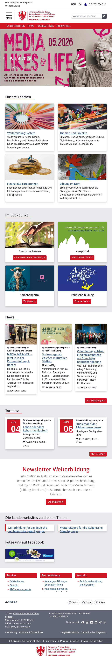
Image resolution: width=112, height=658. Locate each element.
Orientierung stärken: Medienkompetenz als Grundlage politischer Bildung (90, 356)
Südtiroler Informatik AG (31, 632)
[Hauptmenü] (8, 16)
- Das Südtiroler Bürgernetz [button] (83, 632)
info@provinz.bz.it (22, 623)
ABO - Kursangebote (20, 589)
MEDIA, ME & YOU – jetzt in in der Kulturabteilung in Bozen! (19, 359)
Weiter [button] (16, 67)
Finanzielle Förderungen (22, 183)
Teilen (73, 602)
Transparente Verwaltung (63, 613)
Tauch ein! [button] (29, 301)
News (31, 26)
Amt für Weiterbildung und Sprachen (91, 583)
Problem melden (59, 616)
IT (80, 4)
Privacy (63, 641)
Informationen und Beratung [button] (29, 257)
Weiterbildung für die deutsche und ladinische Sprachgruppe (27, 529)
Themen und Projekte (73, 133)
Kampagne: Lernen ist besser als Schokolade (56, 591)
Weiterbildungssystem (21, 133)
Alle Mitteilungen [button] (95, 400)
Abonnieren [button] (56, 501)
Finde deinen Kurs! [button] (82, 257)
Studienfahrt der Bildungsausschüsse (88, 425)
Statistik (14, 585)
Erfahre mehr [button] (82, 301)
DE (73, 4)
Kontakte (84, 613)
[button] (4, 58)
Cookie (74, 641)
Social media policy (92, 641)
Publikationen (45, 26)
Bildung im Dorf (70, 183)
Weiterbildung (16, 26)
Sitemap (12, 602)
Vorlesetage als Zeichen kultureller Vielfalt (54, 358)
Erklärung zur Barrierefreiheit (25, 641)
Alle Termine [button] (98, 454)
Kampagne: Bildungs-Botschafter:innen (56, 583)
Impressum (49, 641)
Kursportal (64, 26)
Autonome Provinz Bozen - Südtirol (22, 615)
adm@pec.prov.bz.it (20, 626)
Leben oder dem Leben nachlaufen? (35, 428)
